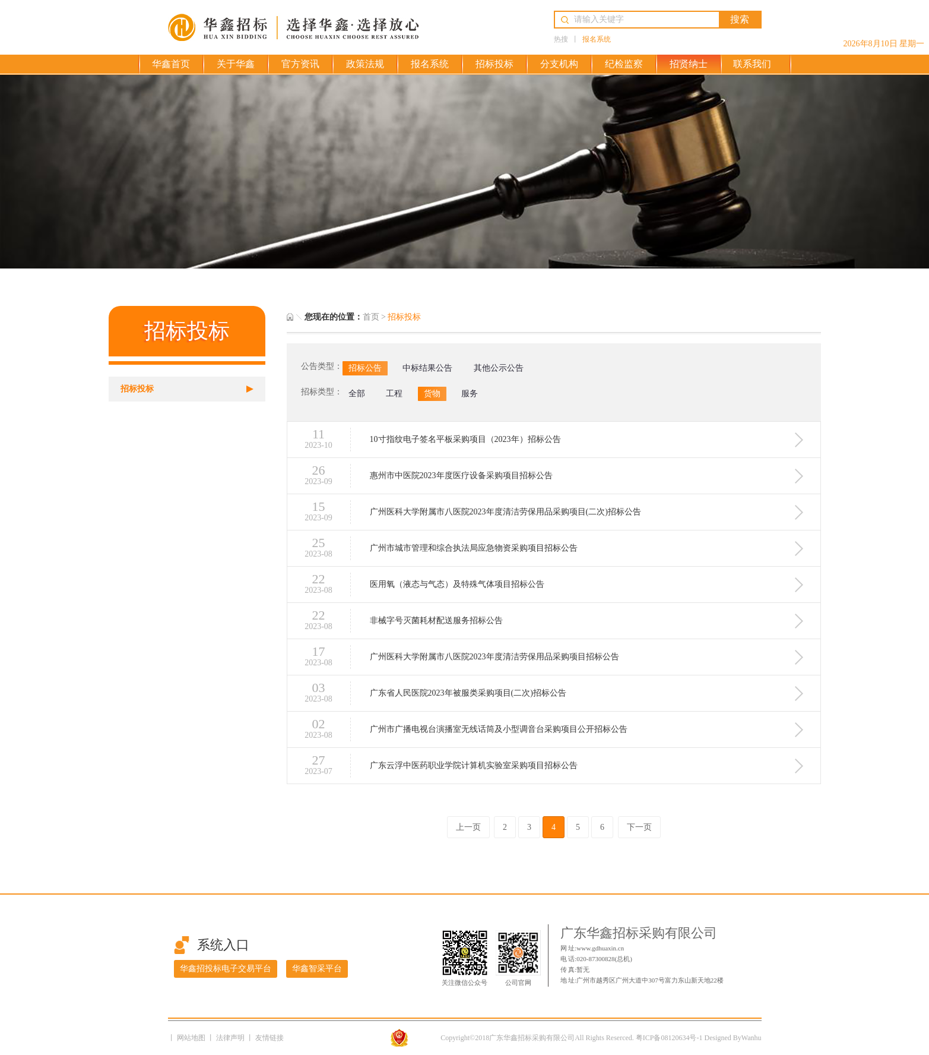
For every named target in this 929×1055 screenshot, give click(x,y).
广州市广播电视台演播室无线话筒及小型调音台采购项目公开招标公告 (498, 728)
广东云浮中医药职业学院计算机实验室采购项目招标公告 (474, 765)
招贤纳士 (689, 64)
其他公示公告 (499, 368)
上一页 (468, 827)
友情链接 (269, 1038)
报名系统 (596, 39)
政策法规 (365, 64)
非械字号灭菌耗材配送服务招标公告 (436, 620)
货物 (432, 393)
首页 (371, 316)
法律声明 (231, 1038)
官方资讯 (300, 64)
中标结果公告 (427, 368)
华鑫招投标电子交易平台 (225, 968)
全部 (356, 393)
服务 (469, 393)
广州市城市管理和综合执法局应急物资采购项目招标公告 (474, 547)
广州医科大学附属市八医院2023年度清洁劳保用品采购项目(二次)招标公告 (505, 511)
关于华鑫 (236, 64)
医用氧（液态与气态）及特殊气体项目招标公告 (457, 583)
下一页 (639, 827)
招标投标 (494, 64)
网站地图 (192, 1038)
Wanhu (751, 1038)
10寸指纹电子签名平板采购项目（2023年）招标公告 (465, 439)
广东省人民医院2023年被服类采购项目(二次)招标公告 (468, 692)
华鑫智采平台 (317, 968)
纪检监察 (624, 64)
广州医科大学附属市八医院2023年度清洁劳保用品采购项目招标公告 (494, 656)
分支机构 (559, 64)
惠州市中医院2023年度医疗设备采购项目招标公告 (461, 475)
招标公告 (365, 368)
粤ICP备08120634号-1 (669, 1038)
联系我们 (752, 64)
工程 (394, 393)
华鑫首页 (171, 64)
